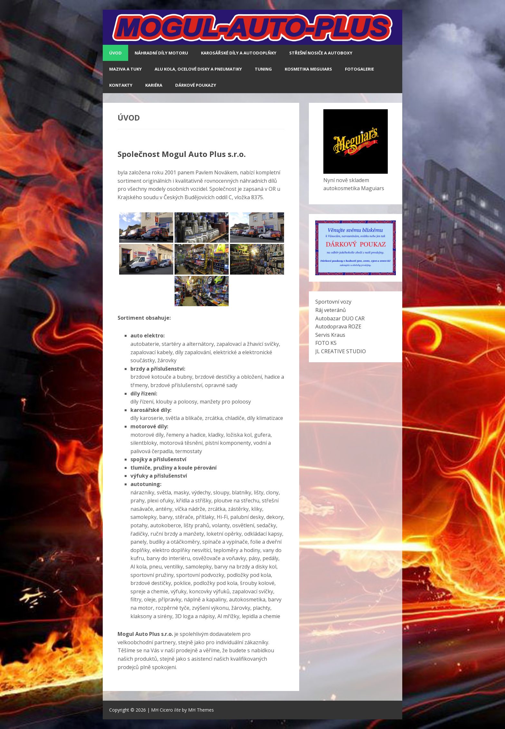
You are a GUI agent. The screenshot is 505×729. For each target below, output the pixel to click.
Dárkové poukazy (195, 85)
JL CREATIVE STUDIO (340, 351)
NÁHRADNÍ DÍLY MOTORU (161, 53)
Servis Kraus (330, 334)
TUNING (263, 69)
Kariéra (153, 85)
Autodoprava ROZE (338, 326)
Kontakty (120, 85)
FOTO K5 (326, 342)
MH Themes (201, 710)
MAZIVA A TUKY (125, 69)
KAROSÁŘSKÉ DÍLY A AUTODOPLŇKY (238, 53)
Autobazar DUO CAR (340, 318)
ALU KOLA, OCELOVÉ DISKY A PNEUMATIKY (198, 69)
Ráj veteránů (330, 310)
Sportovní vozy (333, 301)
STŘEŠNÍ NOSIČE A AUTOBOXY (320, 53)
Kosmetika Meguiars (308, 69)
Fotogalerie (359, 69)
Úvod (115, 53)
